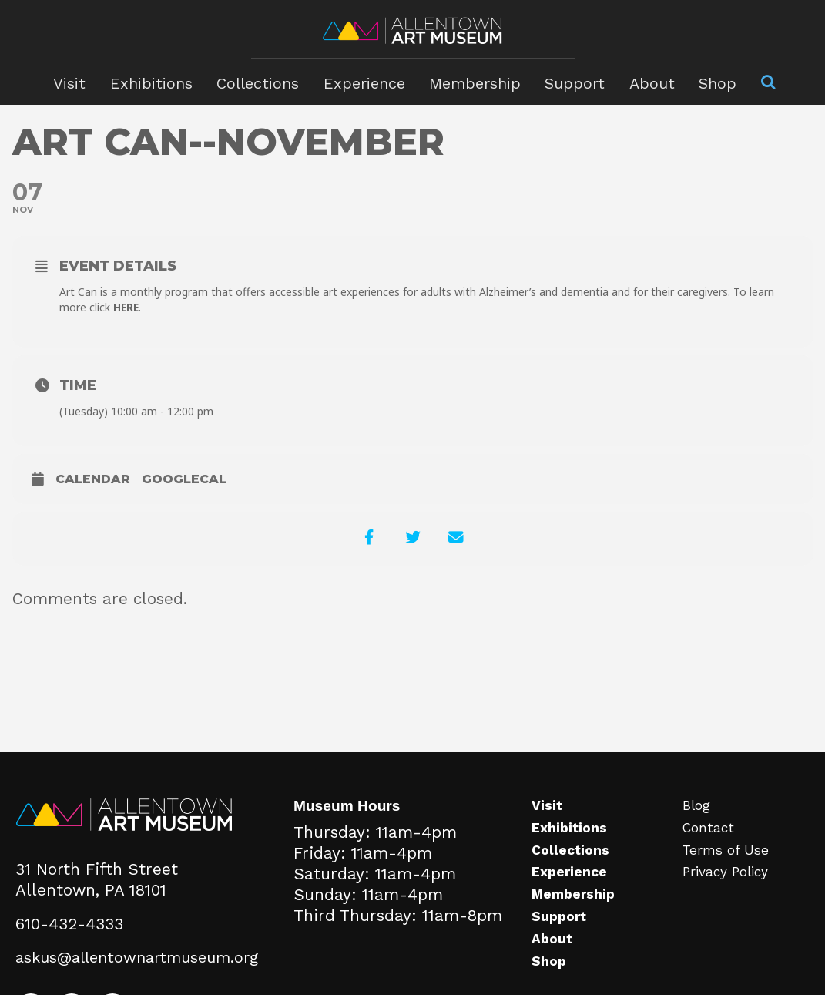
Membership (473, 81)
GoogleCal (184, 479)
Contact (711, 844)
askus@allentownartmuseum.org (140, 973)
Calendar (92, 479)
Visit (78, 81)
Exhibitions (157, 81)
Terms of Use (729, 866)
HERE (126, 307)
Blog (699, 821)
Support (570, 81)
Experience (365, 81)
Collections (261, 81)
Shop (708, 81)
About (644, 81)
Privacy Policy (729, 888)
